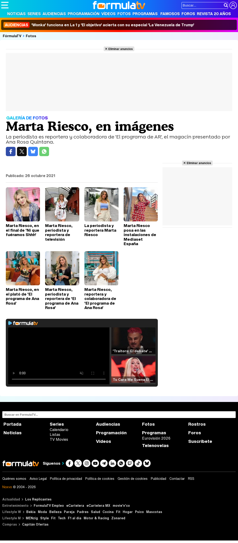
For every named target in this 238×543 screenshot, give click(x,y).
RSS (191, 478)
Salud (95, 511)
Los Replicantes (38, 499)
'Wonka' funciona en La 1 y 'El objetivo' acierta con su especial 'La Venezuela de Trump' (98, 25)
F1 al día (74, 518)
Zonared (118, 518)
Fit (118, 511)
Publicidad (158, 478)
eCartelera (75, 505)
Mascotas (154, 511)
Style (44, 518)
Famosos (170, 13)
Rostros (197, 424)
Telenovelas (155, 445)
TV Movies (59, 439)
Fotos (124, 13)
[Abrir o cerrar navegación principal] (5, 5)
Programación (83, 13)
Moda (42, 511)
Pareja (69, 511)
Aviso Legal (38, 478)
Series (34, 13)
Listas (55, 434)
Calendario (59, 429)
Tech (62, 518)
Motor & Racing (96, 518)
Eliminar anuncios (120, 49)
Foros (188, 13)
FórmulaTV (12, 35)
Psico (139, 511)
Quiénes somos (14, 478)
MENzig (32, 518)
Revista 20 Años (214, 13)
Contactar (177, 478)
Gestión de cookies (133, 478)
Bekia (31, 511)
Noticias (16, 13)
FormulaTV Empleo (49, 505)
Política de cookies (99, 478)
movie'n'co (121, 505)
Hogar (128, 511)
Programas (145, 13)
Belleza (55, 511)
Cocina (108, 511)
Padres (83, 511)
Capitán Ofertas (35, 524)
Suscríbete (200, 441)
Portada (12, 424)
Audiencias (54, 13)
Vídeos (108, 13)
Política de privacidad (66, 478)
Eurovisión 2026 (156, 438)
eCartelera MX (98, 505)
